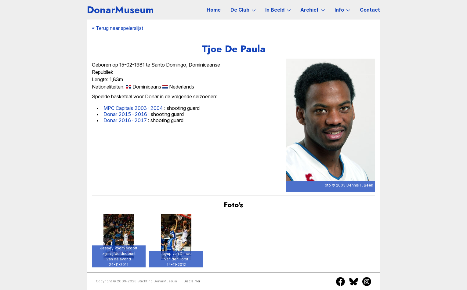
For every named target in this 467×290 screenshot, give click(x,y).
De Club (242, 10)
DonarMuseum (120, 10)
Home (214, 10)
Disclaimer (191, 281)
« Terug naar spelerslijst (117, 28)
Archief (312, 10)
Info (342, 10)
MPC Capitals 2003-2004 (133, 108)
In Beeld (278, 10)
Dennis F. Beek (359, 185)
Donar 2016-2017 (125, 120)
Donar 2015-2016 (125, 114)
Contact (370, 10)
